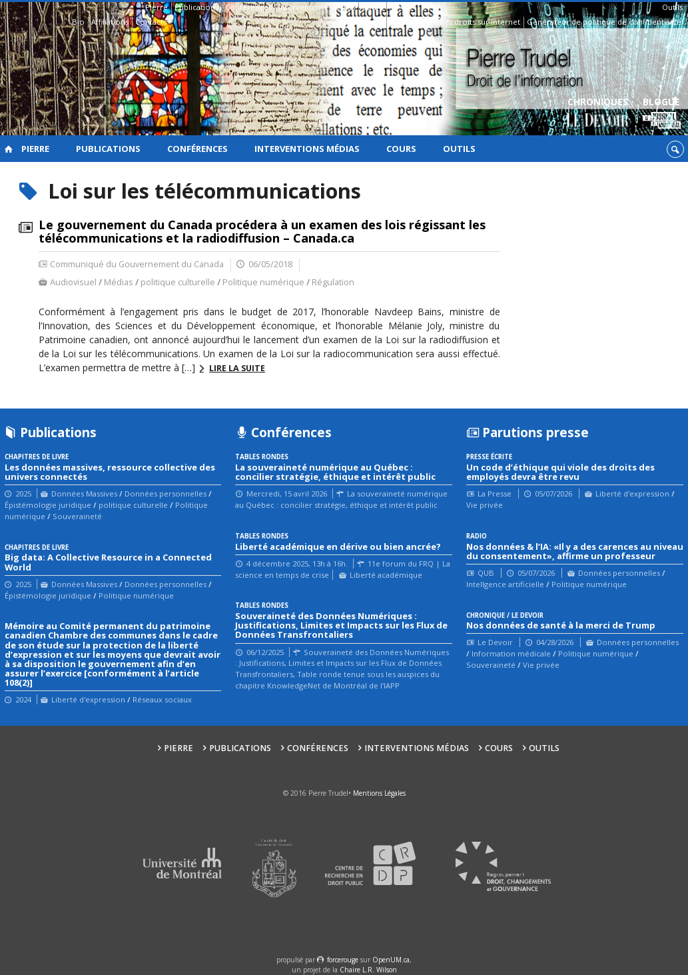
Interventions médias (316, 7)
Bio (78, 22)
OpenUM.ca (391, 959)
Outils (672, 7)
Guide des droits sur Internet (468, 22)
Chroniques (597, 113)
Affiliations (110, 22)
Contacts (151, 22)
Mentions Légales (379, 793)
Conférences (248, 7)
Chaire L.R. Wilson (368, 969)
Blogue (661, 113)
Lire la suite (237, 368)
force (342, 959)
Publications (196, 7)
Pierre (156, 7)
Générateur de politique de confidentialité (604, 22)
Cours (372, 7)
